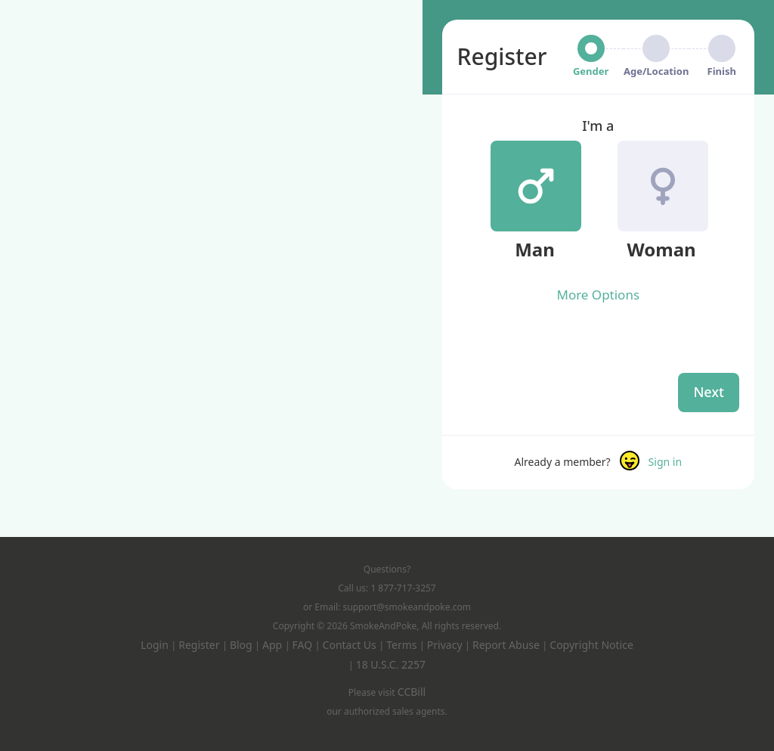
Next (708, 392)
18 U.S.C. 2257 (391, 664)
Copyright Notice (591, 645)
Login (156, 645)
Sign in (665, 462)
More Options (597, 294)
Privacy (446, 645)
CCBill (412, 691)
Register (200, 645)
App (273, 645)
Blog (242, 645)
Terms (403, 645)
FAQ (304, 645)
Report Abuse (507, 645)
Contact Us (351, 645)
